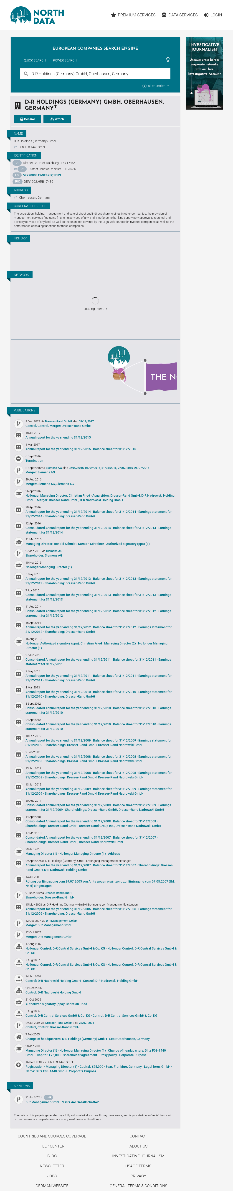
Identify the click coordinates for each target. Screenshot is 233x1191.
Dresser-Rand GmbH (59, 421)
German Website (51, 1185)
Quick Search (35, 60)
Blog (52, 1156)
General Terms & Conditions (138, 1185)
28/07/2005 (86, 1022)
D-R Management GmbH (61, 920)
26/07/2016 (141, 468)
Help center (52, 1146)
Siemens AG (54, 468)
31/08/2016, (109, 468)
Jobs (52, 1176)
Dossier (27, 119)
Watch (57, 119)
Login (212, 15)
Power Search (65, 60)
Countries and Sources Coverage (52, 1136)
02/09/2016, (76, 468)
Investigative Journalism (138, 1156)
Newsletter (52, 1166)
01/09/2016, (93, 468)
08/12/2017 (86, 421)
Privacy (138, 1176)
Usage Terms (138, 1166)
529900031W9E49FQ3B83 (42, 175)
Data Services (179, 15)
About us (138, 1146)
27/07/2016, (126, 468)
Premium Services (133, 15)
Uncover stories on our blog (95, 370)
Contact (138, 1136)
